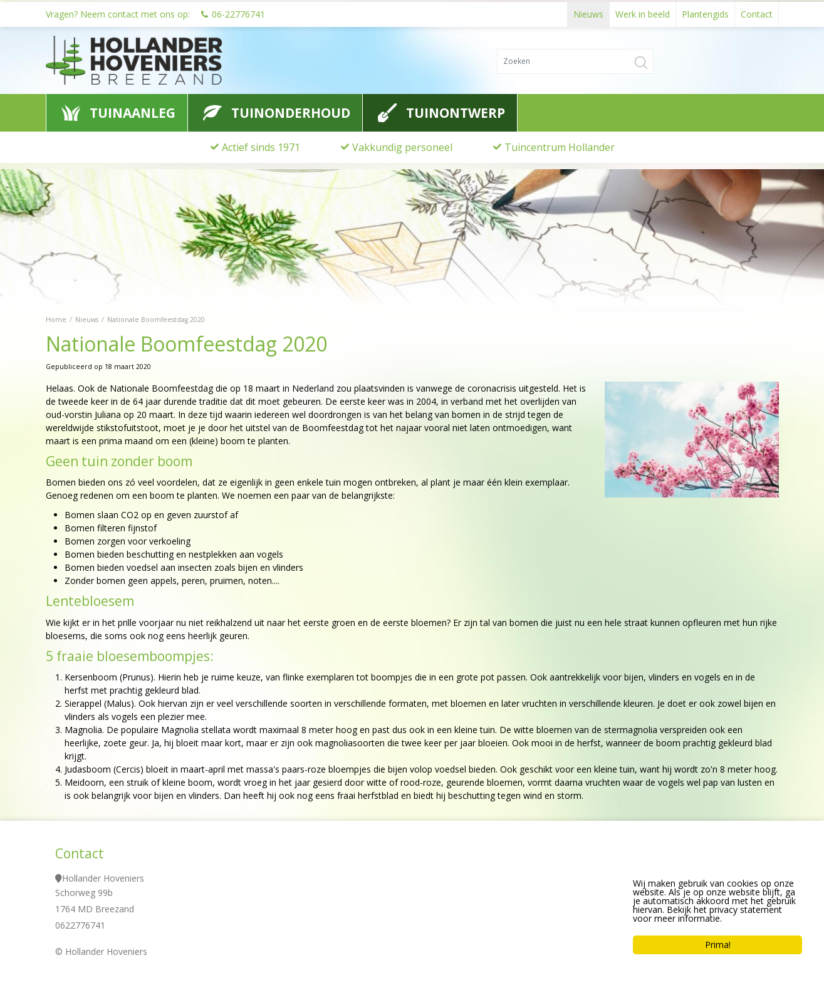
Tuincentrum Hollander (559, 147)
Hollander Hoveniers (103, 878)
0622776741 (80, 925)
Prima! (718, 948)
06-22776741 (238, 12)
